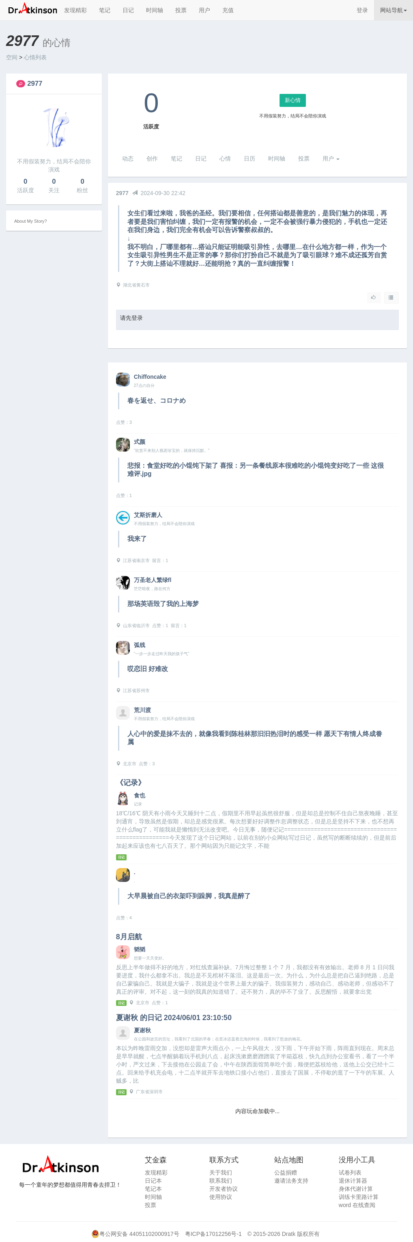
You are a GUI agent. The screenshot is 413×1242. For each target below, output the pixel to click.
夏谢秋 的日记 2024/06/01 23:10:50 (174, 1018)
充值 (228, 10)
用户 (204, 10)
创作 (152, 158)
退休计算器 (353, 1180)
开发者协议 (223, 1189)
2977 (34, 83)
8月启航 (129, 937)
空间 (11, 57)
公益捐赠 (285, 1172)
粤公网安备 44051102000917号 (139, 1234)
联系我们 (220, 1180)
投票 (181, 10)
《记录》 (130, 783)
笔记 (104, 10)
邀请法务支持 (291, 1180)
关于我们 (220, 1172)
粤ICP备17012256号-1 (213, 1234)
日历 (249, 158)
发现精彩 (75, 10)
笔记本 (153, 1189)
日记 (128, 10)
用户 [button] (331, 158)
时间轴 (154, 10)
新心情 (293, 100)
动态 (127, 158)
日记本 (153, 1180)
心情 (225, 158)
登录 (362, 10)
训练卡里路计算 (359, 1197)
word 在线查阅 (357, 1205)
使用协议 (220, 1197)
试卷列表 (350, 1172)
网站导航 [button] (393, 10)
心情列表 (35, 57)
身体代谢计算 (356, 1189)
